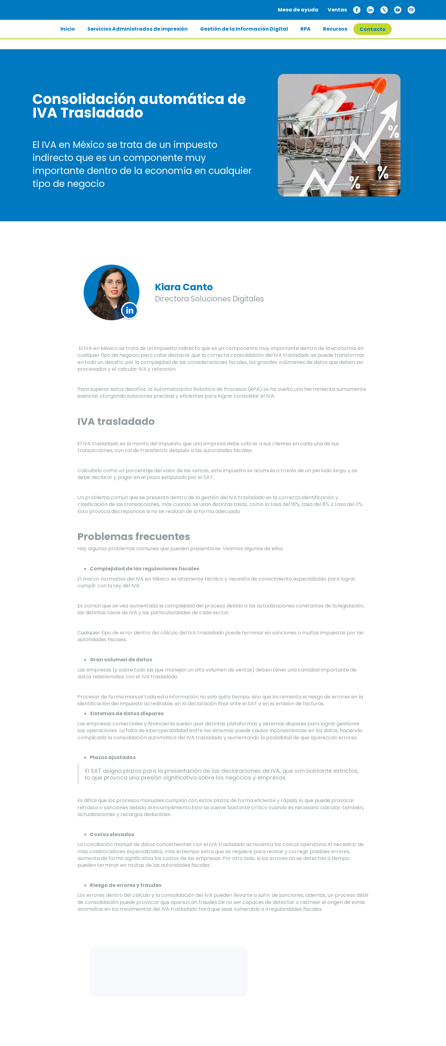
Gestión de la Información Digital (244, 28)
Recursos (335, 28)
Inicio (67, 28)
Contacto (373, 29)
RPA (305, 28)
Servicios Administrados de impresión (137, 28)
